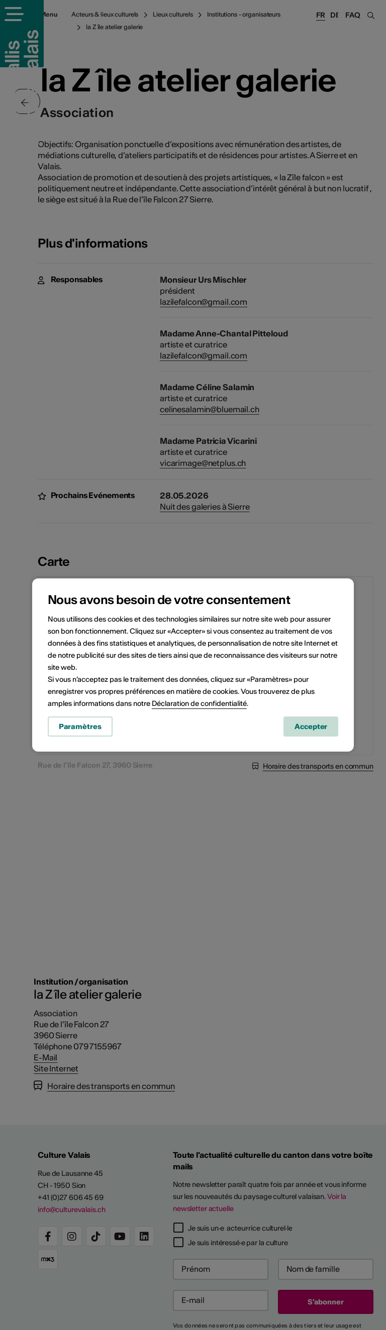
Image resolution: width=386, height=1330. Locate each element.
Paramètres (80, 727)
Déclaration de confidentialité (199, 703)
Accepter (311, 727)
